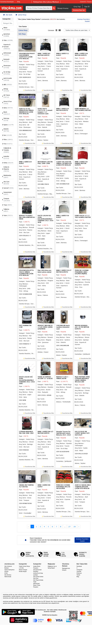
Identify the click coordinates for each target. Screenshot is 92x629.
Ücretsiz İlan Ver (79, 10)
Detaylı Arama (62, 8)
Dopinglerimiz (66, 568)
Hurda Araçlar (23, 571)
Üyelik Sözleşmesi (9, 569)
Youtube (79, 571)
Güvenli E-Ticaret (86, 2)
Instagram (79, 569)
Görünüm (51, 30)
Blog (18, 2)
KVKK (6, 573)
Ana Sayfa (8, 15)
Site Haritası (7, 575)
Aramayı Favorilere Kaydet (82, 540)
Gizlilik (6, 571)
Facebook (79, 566)
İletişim (64, 570)
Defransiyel (36, 583)
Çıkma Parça (21, 15)
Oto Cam (35, 578)
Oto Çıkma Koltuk (38, 576)
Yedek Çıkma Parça (24, 566)
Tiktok (78, 575)
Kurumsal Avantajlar (7, 2)
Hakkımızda (7, 576)
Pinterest (79, 573)
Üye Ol (86, 6)
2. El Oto (21, 568)
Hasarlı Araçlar (23, 569)
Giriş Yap (77, 6)
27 (69, 527)
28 (75, 527)
